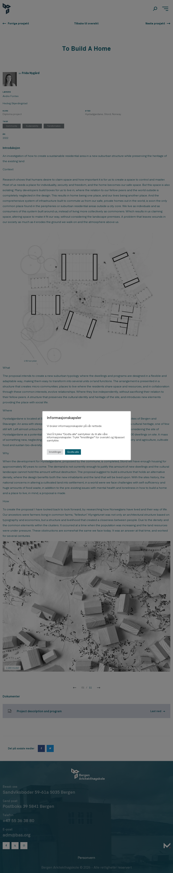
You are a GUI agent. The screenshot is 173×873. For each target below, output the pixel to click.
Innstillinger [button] (55, 451)
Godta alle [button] (73, 451)
